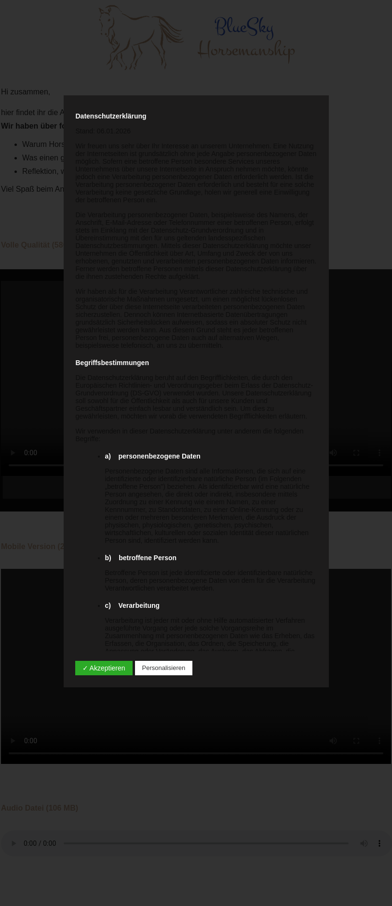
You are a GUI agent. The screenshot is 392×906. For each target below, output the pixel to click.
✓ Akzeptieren (103, 668)
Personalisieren (164, 667)
